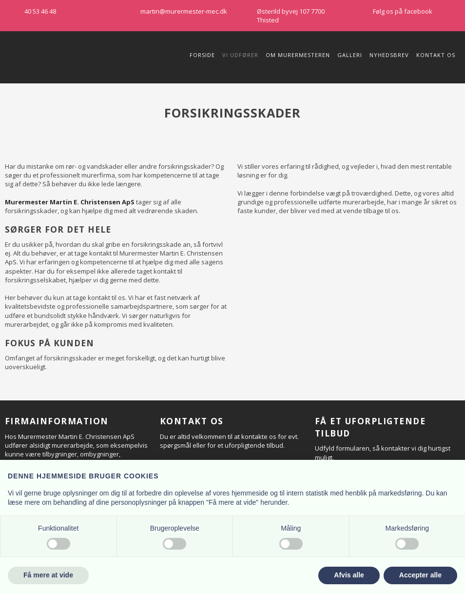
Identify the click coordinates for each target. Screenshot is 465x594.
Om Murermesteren (298, 55)
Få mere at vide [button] (48, 575)
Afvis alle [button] (349, 575)
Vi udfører (240, 55)
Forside (202, 55)
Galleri (349, 55)
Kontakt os (435, 55)
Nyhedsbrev (389, 55)
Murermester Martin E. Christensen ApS (70, 202)
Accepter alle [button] (420, 575)
